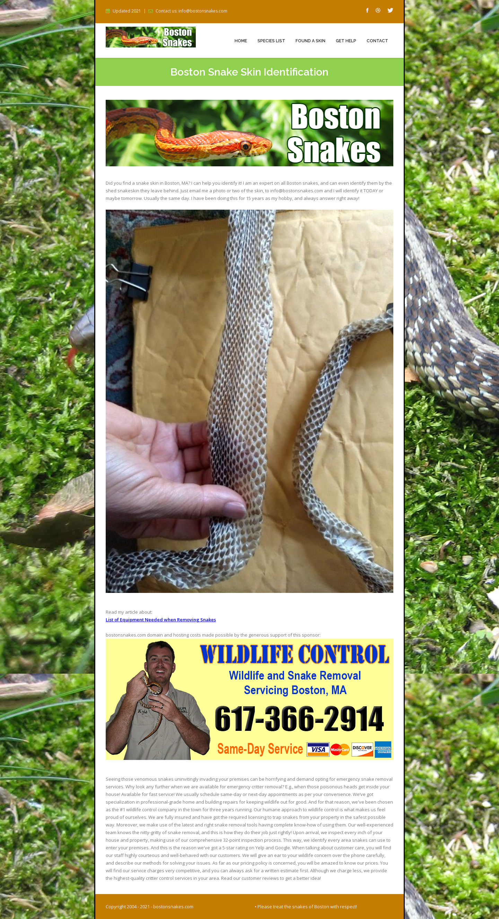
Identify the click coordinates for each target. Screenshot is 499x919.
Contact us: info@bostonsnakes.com (191, 11)
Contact (377, 40)
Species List (271, 40)
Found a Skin (310, 40)
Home (241, 40)
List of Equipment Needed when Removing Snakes (161, 619)
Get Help (346, 40)
